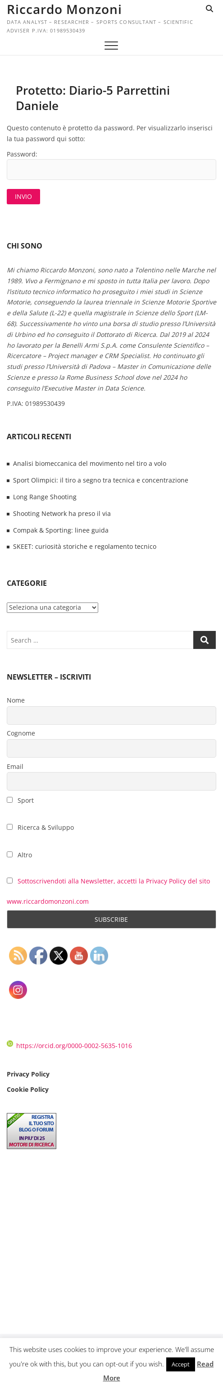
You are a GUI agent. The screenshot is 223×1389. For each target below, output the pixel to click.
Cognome (21, 733)
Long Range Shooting (45, 496)
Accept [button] (181, 1364)
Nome (16, 700)
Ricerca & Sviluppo (40, 827)
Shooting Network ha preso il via (62, 513)
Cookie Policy (28, 1089)
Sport (20, 800)
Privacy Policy (28, 1074)
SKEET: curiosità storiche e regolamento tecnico (84, 546)
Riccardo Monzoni (64, 9)
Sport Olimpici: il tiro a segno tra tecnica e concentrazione (100, 480)
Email (15, 766)
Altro (19, 855)
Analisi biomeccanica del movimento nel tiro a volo (89, 463)
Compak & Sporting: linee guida (61, 530)
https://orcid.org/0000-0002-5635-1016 (69, 1045)
